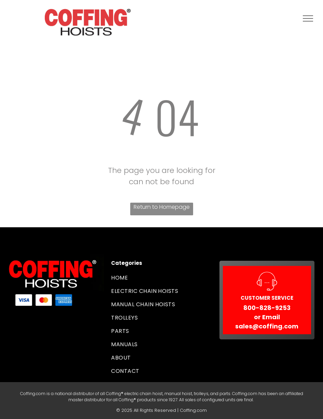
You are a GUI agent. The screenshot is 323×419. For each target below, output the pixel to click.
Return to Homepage (162, 207)
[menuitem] (161, 277)
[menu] (308, 18)
